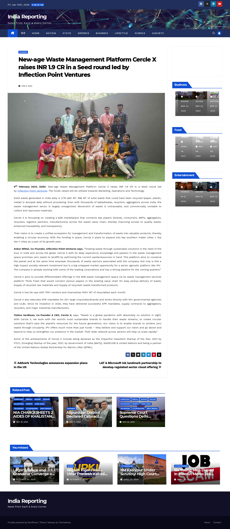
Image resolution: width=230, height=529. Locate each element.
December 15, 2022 (211, 196)
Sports (29, 404)
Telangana (18, 408)
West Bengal (45, 408)
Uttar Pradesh (181, 466)
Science (140, 33)
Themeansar (65, 522)
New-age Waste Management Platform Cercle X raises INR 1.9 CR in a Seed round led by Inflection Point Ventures (87, 67)
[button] (213, 33)
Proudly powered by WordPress (23, 522)
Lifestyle (121, 33)
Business (102, 33)
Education (18, 466)
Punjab (46, 399)
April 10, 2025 (184, 479)
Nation (51, 33)
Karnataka (18, 399)
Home (35, 33)
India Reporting (27, 16)
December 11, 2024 (182, 106)
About (207, 522)
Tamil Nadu (39, 404)
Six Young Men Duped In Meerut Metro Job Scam (194, 474)
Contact (217, 522)
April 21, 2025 (131, 479)
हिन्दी (23, 33)
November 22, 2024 (197, 106)
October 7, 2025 (79, 479)
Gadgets (158, 33)
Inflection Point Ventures (32, 190)
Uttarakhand (32, 408)
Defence (83, 33)
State (67, 33)
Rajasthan (18, 404)
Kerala (29, 399)
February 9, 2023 (197, 196)
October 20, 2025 (26, 479)
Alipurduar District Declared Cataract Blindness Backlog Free (87, 416)
